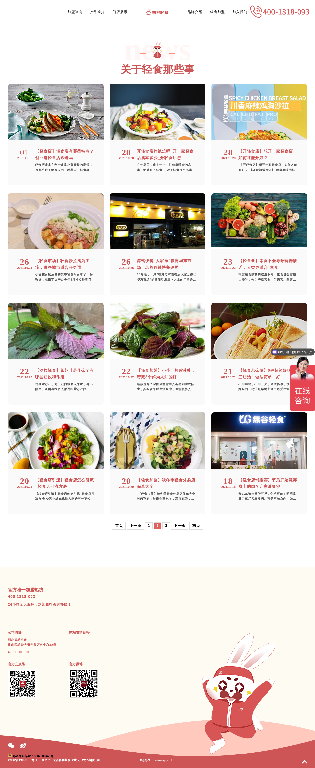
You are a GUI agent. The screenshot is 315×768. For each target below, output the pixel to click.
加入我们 (240, 12)
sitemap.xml (163, 760)
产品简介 (97, 12)
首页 (119, 526)
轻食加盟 (217, 12)
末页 (196, 526)
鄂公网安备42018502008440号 (33, 756)
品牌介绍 (195, 12)
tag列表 (145, 760)
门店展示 (120, 12)
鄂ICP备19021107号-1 (22, 760)
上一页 (135, 526)
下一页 (180, 526)
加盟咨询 (75, 12)
